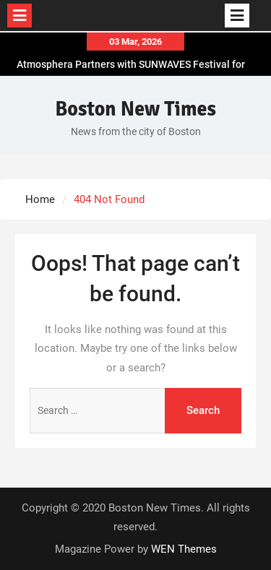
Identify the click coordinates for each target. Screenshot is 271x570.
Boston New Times (135, 109)
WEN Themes (184, 549)
